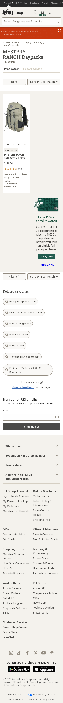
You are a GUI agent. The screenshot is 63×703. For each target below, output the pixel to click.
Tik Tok (19, 653)
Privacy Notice (15, 699)
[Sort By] (43, 82)
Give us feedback (23, 387)
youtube (43, 653)
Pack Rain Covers (16, 335)
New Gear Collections (16, 563)
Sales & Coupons (43, 534)
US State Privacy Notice (42, 699)
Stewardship (40, 612)
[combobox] (31, 21)
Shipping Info (41, 519)
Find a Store (10, 632)
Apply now (47, 256)
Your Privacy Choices (41, 695)
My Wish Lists (11, 506)
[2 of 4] (13, 145)
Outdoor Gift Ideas (14, 534)
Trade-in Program (13, 573)
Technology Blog (43, 607)
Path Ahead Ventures (46, 573)
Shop (19, 13)
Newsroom (40, 602)
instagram (11, 653)
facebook (27, 653)
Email (5, 410)
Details (49, 403)
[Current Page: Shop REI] (9, 3)
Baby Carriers (14, 346)
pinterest (35, 653)
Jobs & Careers (12, 588)
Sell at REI (9, 598)
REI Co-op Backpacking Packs (24, 313)
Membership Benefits (16, 511)
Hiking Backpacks (11, 45)
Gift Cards (9, 539)
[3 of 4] (19, 145)
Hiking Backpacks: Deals (20, 302)
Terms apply (46, 264)
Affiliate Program (13, 603)
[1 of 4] (8, 145)
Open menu (57, 12)
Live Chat (8, 637)
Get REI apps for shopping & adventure (31, 662)
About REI (39, 588)
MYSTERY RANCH (11, 42)
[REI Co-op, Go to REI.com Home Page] (7, 12)
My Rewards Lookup (15, 501)
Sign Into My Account (16, 496)
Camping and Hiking (32, 42)
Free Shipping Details (46, 539)
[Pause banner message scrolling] (59, 31)
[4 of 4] (25, 145)
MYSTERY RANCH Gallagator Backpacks (23, 369)
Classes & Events (43, 563)
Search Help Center (15, 627)
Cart (50, 12)
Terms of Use (15, 694)
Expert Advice (32, 68)
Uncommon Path (43, 568)
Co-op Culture (11, 593)
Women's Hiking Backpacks (22, 357)
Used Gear (9, 568)
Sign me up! (31, 426)
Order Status (41, 496)
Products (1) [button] (12, 68)
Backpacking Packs (18, 324)
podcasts (52, 653)
